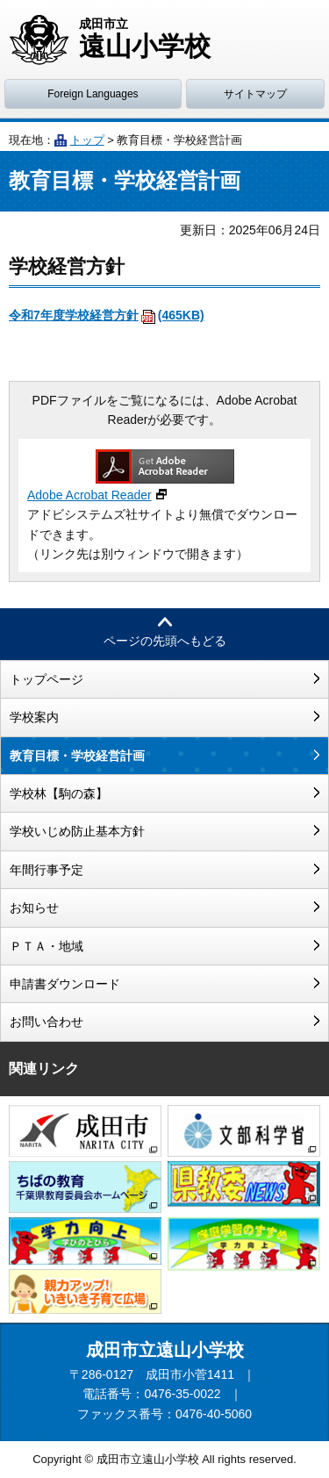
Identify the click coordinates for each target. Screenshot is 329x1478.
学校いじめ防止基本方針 (77, 831)
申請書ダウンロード (65, 984)
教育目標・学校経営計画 (77, 756)
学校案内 (34, 717)
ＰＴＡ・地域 (46, 946)
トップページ (46, 679)
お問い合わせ (46, 1022)
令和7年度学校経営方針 (106, 315)
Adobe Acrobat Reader (89, 495)
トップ (87, 140)
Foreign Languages (92, 94)
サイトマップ (255, 94)
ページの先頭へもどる (165, 641)
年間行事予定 (46, 870)
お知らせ (34, 907)
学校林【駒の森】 (59, 793)
